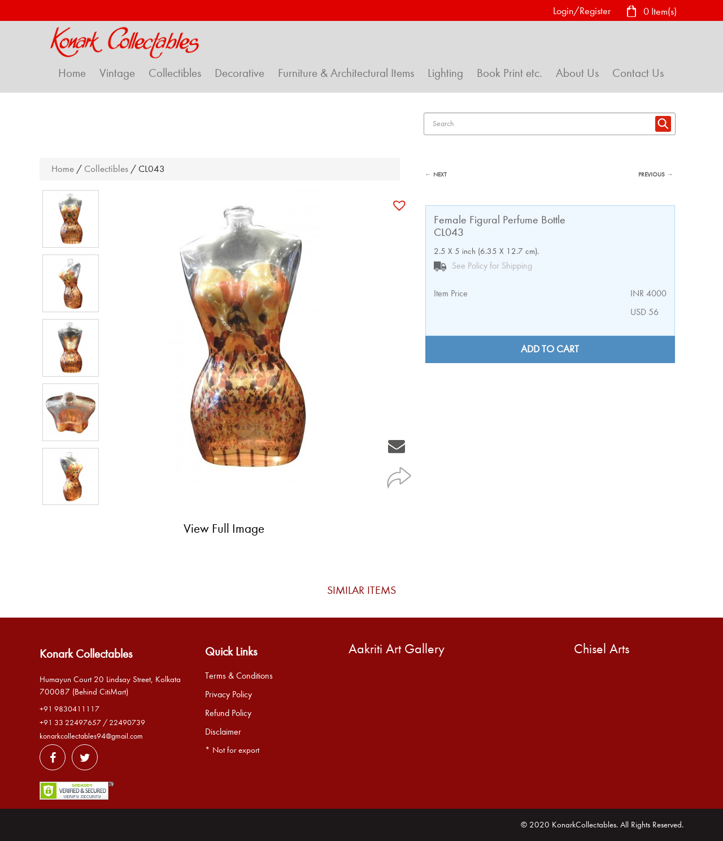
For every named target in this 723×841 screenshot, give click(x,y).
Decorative (239, 73)
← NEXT (436, 174)
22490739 (127, 722)
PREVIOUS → (655, 174)
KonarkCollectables (584, 825)
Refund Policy (228, 713)
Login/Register (582, 11)
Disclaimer (223, 732)
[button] (401, 205)
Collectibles (175, 73)
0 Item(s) (651, 12)
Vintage (117, 73)
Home (72, 73)
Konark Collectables (86, 654)
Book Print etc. (509, 73)
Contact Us (638, 73)
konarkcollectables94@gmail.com (91, 736)
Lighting (445, 73)
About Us (577, 73)
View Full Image (224, 528)
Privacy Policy (228, 694)
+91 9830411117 (69, 709)
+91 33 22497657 (70, 722)
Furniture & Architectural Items (346, 73)
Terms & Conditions (239, 676)
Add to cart (550, 349)
